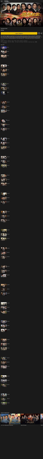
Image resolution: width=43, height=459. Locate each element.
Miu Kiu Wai (9, 41)
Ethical (18, 40)
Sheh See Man (25, 41)
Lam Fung (16, 41)
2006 (3, 39)
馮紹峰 (36, 41)
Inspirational (25, 40)
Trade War (21, 40)
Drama (13, 40)
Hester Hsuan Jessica (31, 41)
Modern (15, 40)
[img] (7, 1)
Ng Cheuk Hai (5, 42)
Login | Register (19, 33)
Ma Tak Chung (21, 41)
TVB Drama (9, 40)
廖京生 (13, 41)
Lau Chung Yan (5, 41)
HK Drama (5, 40)
